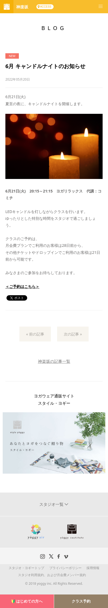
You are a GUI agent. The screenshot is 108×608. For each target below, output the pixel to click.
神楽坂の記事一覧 (54, 361)
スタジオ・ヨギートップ (26, 568)
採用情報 (92, 568)
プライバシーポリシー (65, 568)
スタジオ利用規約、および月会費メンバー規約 (52, 575)
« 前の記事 (35, 334)
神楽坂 (22, 6)
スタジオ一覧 (52, 504)
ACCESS (45, 6)
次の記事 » (73, 334)
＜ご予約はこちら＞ (22, 286)
